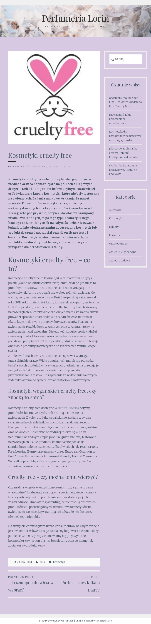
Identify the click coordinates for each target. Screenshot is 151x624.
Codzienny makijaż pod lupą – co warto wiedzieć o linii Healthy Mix (125, 102)
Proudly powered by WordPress (56, 620)
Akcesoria (115, 210)
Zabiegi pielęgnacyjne (122, 252)
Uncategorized (118, 243)
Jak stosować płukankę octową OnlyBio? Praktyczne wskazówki (123, 153)
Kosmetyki (17, 166)
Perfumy (114, 235)
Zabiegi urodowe (119, 260)
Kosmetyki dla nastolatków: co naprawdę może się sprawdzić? (125, 136)
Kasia (42, 562)
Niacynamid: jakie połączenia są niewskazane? (120, 119)
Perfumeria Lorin (75, 18)
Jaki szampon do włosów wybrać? (31, 584)
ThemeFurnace (103, 620)
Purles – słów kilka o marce (77, 584)
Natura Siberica (68, 408)
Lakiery (114, 226)
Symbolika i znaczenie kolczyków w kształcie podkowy (123, 170)
